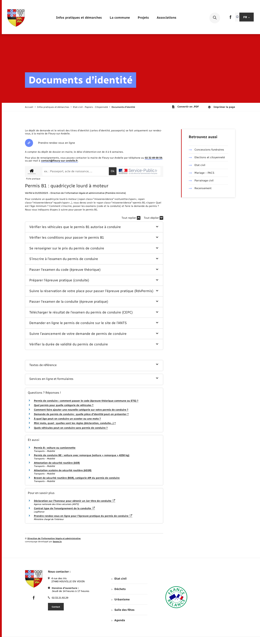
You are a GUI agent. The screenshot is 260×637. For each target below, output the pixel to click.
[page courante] (123, 107)
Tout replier (131, 218)
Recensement (200, 188)
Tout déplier (153, 218)
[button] (94, 227)
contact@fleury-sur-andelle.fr (59, 160)
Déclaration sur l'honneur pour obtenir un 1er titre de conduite (74, 500)
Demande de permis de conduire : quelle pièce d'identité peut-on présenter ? (81, 414)
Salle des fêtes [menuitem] (123, 610)
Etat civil (197, 165)
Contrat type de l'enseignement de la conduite (64, 508)
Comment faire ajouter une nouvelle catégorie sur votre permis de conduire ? (81, 409)
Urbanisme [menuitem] (120, 599)
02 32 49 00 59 (153, 157)
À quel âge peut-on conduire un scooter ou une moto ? (67, 418)
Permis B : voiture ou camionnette (54, 447)
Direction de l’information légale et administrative (54, 538)
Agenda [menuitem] (118, 620)
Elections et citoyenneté (207, 157)
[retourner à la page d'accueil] (16, 18)
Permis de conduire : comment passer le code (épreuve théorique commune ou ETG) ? (86, 400)
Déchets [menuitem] (119, 589)
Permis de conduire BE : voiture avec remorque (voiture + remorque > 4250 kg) (81, 455)
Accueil (29, 107)
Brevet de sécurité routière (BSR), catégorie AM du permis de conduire (77, 477)
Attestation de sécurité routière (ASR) (57, 462)
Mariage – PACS (201, 172)
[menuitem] (79, 18)
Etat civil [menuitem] (119, 578)
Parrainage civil (201, 180)
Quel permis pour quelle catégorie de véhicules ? (63, 405)
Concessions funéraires (206, 149)
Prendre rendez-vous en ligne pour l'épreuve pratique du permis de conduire (83, 515)
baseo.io (57, 541)
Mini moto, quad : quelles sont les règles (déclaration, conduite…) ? (75, 423)
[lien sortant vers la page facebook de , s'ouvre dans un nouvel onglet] (230, 18)
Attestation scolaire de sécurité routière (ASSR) (62, 470)
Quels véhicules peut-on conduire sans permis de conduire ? (71, 427)
